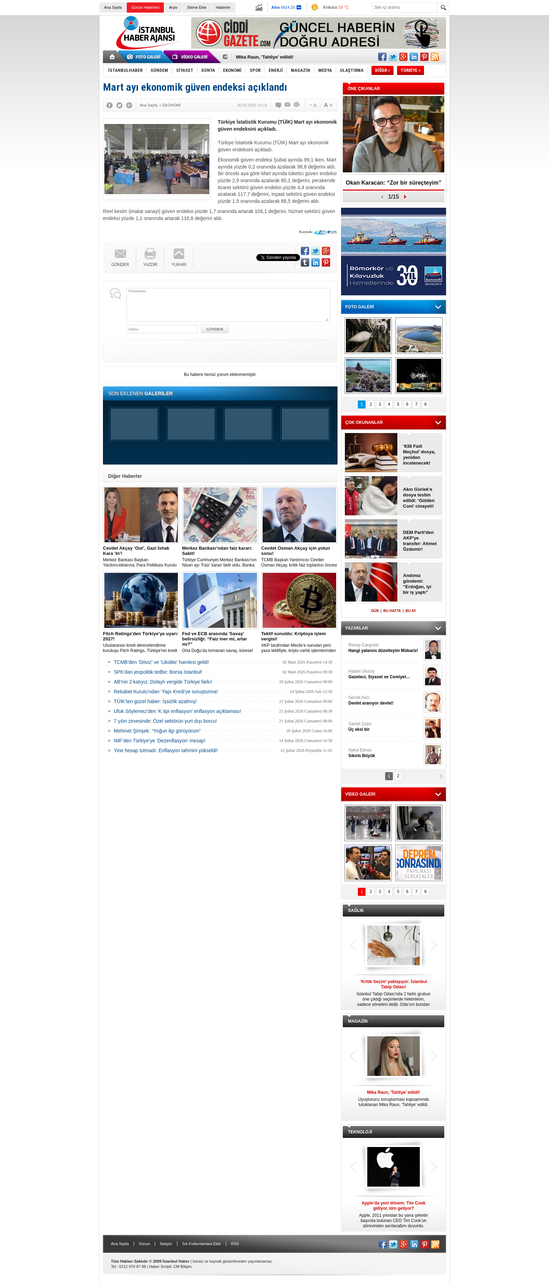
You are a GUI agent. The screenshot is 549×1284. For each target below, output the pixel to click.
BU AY (410, 611)
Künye (144, 1244)
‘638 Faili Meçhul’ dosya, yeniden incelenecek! (419, 455)
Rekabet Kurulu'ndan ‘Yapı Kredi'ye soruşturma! (166, 691)
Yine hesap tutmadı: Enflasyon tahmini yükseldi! (166, 750)
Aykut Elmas (385, 753)
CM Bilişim (182, 1266)
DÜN (375, 611)
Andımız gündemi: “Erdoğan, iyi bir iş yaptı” (417, 584)
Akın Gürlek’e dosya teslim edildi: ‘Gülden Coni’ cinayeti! (419, 498)
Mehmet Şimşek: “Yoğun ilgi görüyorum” (157, 731)
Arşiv (173, 7)
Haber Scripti (160, 1266)
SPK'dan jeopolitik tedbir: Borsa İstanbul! (158, 672)
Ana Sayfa (113, 7)
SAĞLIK (356, 910)
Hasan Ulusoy (385, 674)
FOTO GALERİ (359, 306)
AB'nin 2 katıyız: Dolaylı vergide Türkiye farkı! (163, 682)
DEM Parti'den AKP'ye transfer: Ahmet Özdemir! (420, 541)
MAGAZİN (358, 1021)
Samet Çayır (385, 726)
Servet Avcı (385, 700)
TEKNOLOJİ (360, 1131)
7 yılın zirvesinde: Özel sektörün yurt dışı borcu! (165, 721)
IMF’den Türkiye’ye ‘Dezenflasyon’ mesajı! (159, 740)
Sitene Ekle (197, 7)
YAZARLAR (356, 628)
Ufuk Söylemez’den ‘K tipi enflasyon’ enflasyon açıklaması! (177, 711)
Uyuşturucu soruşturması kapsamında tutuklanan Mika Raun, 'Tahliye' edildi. (393, 1098)
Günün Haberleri (145, 7)
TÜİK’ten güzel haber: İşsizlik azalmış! (155, 701)
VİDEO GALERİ (360, 794)
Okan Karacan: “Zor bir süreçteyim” (394, 183)
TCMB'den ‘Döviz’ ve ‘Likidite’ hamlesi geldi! (161, 662)
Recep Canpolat (385, 648)
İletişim (166, 1244)
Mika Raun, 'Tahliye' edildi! (264, 57)
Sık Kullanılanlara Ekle (201, 1244)
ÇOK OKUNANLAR (364, 422)
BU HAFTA (392, 611)
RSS (235, 1244)
